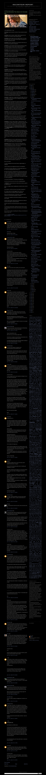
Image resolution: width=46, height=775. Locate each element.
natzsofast (30, 463)
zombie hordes (33, 577)
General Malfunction (34, 405)
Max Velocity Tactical (32, 27)
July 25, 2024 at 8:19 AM (12, 682)
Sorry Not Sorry (35, 516)
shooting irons (33, 505)
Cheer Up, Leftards (34, 261)
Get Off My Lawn (39, 406)
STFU (30, 518)
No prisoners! (36, 466)
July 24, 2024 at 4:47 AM (12, 330)
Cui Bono (40, 375)
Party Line (36, 474)
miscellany (30, 457)
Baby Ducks (40, 334)
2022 (31, 294)
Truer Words (31, 548)
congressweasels (31, 372)
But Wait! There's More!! (35, 229)
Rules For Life (31, 495)
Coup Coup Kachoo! (39, 373)
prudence (30, 484)
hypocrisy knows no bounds (38, 418)
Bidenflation (40, 341)
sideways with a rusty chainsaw (34, 506)
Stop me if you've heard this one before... (35, 519)
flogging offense (34, 398)
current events (34, 376)
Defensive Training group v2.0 (34, 21)
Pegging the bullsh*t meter (37, 476)
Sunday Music (39, 522)
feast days (35, 395)
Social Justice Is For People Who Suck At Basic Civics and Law (35, 510)
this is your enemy (32, 537)
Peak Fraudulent (39, 475)
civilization (35, 362)
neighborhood (33, 464)
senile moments (34, 499)
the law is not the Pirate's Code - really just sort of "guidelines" (35, 531)
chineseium (40, 361)
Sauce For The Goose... (32, 496)
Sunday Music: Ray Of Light (35, 242)
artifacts (32, 330)
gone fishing (36, 407)
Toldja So (32, 228)
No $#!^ (32, 466)
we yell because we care (38, 561)
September (33, 94)
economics (34, 387)
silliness (40, 507)
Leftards (37, 444)
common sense (35, 368)
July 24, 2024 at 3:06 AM (12, 323)
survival (40, 523)
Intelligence (34, 431)
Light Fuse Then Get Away (33, 446)
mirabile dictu (39, 456)
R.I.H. (41, 485)
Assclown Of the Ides (34, 331)
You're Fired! (31, 575)
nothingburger (31, 467)
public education (39, 484)
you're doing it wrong (39, 574)
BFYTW (32, 203)
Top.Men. (32, 543)
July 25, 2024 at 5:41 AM (12, 655)
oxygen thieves (32, 473)
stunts (35, 521)
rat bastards (33, 488)
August (32, 95)
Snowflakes (38, 509)
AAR (35, 320)
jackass (40, 435)
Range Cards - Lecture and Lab (36, 159)
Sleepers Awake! (35, 508)
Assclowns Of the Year (37, 333)
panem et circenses (38, 473)
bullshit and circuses (32, 350)
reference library (35, 490)
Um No (40, 550)
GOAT (30, 407)
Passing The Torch (34, 136)
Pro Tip (32, 102)
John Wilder (9, 696)
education (37, 387)
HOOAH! (35, 417)
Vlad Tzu (30, 555)
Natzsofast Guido (35, 463)
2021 (31, 295)
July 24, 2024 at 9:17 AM (12, 541)
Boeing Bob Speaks (34, 280)
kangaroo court (39, 442)
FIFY (35, 396)
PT (35, 484)
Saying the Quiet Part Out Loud (36, 259)
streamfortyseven (10, 677)
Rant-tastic (40, 487)
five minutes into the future (36, 397)
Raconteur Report (23, 4)
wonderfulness (37, 570)
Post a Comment (7, 762)
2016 (31, 303)
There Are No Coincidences (35, 204)
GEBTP (41, 404)
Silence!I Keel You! (36, 507)
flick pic (30, 398)
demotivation (35, 377)
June (32, 283)
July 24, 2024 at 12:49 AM (12, 307)
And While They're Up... (35, 133)
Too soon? (40, 542)
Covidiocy (30, 374)
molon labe (34, 458)
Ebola (30, 387)
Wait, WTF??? (33, 138)
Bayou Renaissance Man (34, 40)
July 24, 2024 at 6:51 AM (12, 372)
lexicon (33, 445)
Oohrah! (40, 469)
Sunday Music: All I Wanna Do (36, 166)
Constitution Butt (37, 372)
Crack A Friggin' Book (36, 374)
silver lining (30, 508)
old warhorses (33, 469)
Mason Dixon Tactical (32, 26)
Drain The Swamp (38, 383)
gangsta (34, 404)
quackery (35, 485)
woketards (33, 570)
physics (37, 478)
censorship (30, 357)
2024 (31, 88)
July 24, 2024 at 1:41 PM (12, 619)
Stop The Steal (31, 520)
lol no (8, 633)
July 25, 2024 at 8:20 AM (12, 694)
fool (29, 399)
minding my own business (33, 455)
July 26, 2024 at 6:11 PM (12, 750)
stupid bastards (39, 521)
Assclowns (31, 333)
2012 (31, 309)
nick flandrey (9, 554)
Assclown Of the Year (37, 332)
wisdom (30, 570)
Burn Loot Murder (31, 351)
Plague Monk (9, 310)
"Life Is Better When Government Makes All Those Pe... (36, 224)
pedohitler (30, 476)
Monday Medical (39, 458)
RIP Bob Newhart (34, 174)
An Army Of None (34, 132)
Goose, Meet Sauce (34, 258)
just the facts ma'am (35, 441)
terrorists (30, 526)
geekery (30, 405)
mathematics (31, 453)
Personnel (34, 478)
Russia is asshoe (37, 495)
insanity (30, 431)
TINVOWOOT (38, 539)
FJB (41, 397)
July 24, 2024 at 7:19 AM (12, 414)
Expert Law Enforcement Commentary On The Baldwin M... (36, 207)
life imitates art (39, 445)
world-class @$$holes (36, 572)
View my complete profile (34, 640)
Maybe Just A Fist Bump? (35, 130)
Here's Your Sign (35, 415)
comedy (35, 366)
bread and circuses (38, 346)
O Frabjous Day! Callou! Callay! (36, 163)
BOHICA (35, 344)
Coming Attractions (33, 367)
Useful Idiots (40, 552)
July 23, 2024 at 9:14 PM (12, 234)
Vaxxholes (31, 553)
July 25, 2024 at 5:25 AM (12, 646)
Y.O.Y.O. (40, 573)
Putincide (30, 485)
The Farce (38, 528)
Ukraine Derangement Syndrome (34, 550)
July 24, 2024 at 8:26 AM (12, 501)
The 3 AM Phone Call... (35, 187)
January (32, 291)
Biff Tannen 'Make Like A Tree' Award (34, 342)
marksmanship (39, 452)
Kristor (8, 231)
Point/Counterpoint (32, 479)
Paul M (8, 221)
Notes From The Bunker (34, 44)
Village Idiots (35, 553)
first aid (37, 396)
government (35, 408)
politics (37, 479)
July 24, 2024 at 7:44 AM (12, 457)
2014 (31, 306)
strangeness (36, 520)
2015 (31, 304)
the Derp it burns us (34, 527)
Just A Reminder (33, 262)
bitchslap (36, 343)
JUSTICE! (31, 442)
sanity (41, 495)
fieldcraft (32, 396)
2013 (31, 307)
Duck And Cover (36, 385)
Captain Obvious (32, 356)
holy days (38, 416)
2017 (31, 301)
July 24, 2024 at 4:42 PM (12, 631)
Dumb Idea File (36, 386)
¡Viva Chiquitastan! (34, 143)
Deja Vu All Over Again (34, 239)
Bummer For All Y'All (34, 235)
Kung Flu (33, 444)
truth (33, 548)
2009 (31, 310)
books (30, 346)
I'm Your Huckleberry (36, 425)
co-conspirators (38, 365)
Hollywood (35, 416)
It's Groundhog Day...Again (34, 434)
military (40, 454)
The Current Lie (33, 246)
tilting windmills (34, 539)
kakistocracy (35, 442)
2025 (31, 87)
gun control (39, 410)
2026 (31, 85)
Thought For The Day (35, 538)
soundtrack (40, 516)
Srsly (38, 517)
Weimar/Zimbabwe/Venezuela (33, 563)
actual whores (34, 322)
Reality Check (37, 488)
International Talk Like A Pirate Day (35, 432)
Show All (41, 53)
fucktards (33, 403)
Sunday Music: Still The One (35, 121)
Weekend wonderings (35, 562)
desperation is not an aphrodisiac (34, 378)
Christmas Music (31, 362)
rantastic (30, 488)
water (41, 560)
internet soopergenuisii (35, 433)
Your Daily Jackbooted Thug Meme (35, 576)
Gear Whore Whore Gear (35, 158)
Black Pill (38, 343)
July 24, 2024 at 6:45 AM (12, 361)
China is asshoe (35, 361)
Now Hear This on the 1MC (37, 467)
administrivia (31, 323)
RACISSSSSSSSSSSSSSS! (37, 486)
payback (39, 474)
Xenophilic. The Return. (34, 43)
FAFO (36, 393)
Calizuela (37, 354)
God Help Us (33, 407)
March (32, 288)
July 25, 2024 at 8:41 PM (12, 701)
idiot (32, 426)
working (34, 571)
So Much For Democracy (35, 142)
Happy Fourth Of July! (34, 264)
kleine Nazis (35, 443)
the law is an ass (35, 530)
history (40, 415)
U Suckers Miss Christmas (38, 549)
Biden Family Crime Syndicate (33, 341)
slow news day (39, 508)
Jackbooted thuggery (32, 436)
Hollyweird (30, 416)
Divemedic (8, 622)
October (32, 92)
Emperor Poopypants (35, 388)
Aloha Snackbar (39, 325)
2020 (31, 297)
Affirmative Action (38, 324)
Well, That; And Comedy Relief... (36, 113)
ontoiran (8, 364)
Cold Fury (32, 49)
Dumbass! (40, 386)
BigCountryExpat (9, 510)
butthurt (33, 353)
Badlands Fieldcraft (32, 31)
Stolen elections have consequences (36, 518)
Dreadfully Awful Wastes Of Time (33, 384)
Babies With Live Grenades (33, 334)
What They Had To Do (34, 188)
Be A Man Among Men (34, 199)
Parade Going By (31, 474)
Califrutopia (34, 354)
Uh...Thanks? (33, 135)
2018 (31, 300)
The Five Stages (33, 252)
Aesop (8, 416)
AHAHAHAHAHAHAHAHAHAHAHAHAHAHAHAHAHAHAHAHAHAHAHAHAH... (36, 212)
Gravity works (39, 409)
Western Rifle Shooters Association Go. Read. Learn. (35, 37)
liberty (36, 445)
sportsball (36, 517)
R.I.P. (30, 486)
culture (30, 376)
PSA (32, 273)
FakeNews (38, 394)
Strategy (32, 521)
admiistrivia (40, 322)
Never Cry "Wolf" (37, 464)
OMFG (37, 469)
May (32, 285)
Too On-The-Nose (35, 542)
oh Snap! (37, 468)
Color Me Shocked (34, 277)
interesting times (39, 431)
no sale (40, 466)
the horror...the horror (34, 529)
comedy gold (39, 366)
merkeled (32, 454)
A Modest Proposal (37, 319)
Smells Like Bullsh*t (32, 509)
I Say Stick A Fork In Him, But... (36, 233)
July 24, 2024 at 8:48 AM (12, 508)
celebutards (40, 356)
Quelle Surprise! (33, 119)
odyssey (34, 468)
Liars (32, 150)
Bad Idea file (36, 335)
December (33, 89)
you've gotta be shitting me (37, 575)
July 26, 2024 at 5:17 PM (12, 742)
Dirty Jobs (35, 379)
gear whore (37, 404)
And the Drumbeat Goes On (35, 240)
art (29, 330)
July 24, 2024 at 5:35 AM (12, 343)
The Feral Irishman (33, 46)
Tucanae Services (10, 237)
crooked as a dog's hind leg (34, 375)
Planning (40, 478)
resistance (31, 491)
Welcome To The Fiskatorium (37, 564)
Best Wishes (36, 340)
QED (33, 485)
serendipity (40, 500)
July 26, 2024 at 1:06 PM (12, 718)
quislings (38, 485)
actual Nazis (35, 321)
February (32, 289)
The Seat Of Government (35, 127)
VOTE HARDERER (35, 555)
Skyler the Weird (9, 326)
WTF (38, 573)
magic (34, 452)
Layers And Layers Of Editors (36, 209)
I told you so (39, 423)
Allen (8, 266)
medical (35, 453)
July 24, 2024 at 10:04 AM (12, 597)
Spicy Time (31, 517)
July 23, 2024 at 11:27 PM (12, 263)
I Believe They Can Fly (32, 419)
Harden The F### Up (35, 411)
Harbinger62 (9, 703)
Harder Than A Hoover (34, 129)
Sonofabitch (30, 516)
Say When (38, 496)
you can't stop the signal (32, 574)
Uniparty (35, 552)
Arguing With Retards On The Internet (35, 329)
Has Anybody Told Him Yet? (35, 151)
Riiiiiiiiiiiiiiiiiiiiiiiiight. (34, 180)
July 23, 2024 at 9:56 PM (12, 248)
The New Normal (35, 532)
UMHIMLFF (31, 551)
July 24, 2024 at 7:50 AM (12, 492)
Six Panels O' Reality (34, 226)
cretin (41, 374)
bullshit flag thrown (39, 350)
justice (41, 441)
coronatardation (33, 373)
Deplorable (40, 377)
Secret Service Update (34, 165)
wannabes (30, 559)
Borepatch (32, 47)
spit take (34, 517)
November (33, 91)
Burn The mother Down (38, 351)
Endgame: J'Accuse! (34, 217)
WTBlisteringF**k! (34, 573)
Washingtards (38, 560)
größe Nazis (35, 410)
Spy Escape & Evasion (33, 30)
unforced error (35, 551)
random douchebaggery (33, 487)
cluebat (35, 365)
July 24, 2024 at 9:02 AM (12, 526)
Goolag (32, 408)
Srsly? (41, 517)
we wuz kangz (31, 561)
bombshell (38, 344)
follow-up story (39, 398)
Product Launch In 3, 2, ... (35, 168)
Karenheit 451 (31, 443)
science (38, 497)
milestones (36, 454)
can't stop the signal (38, 355)
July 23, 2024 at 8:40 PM (12, 229)
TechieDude (9, 345)
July (32, 97)
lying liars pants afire (32, 451)
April (32, 286)
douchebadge (31, 383)
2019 (31, 298)
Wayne (8, 290)
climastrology (35, 364)
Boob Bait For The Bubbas (37, 345)
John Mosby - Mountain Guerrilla (34, 29)
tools (30, 543)
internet (30, 433)
